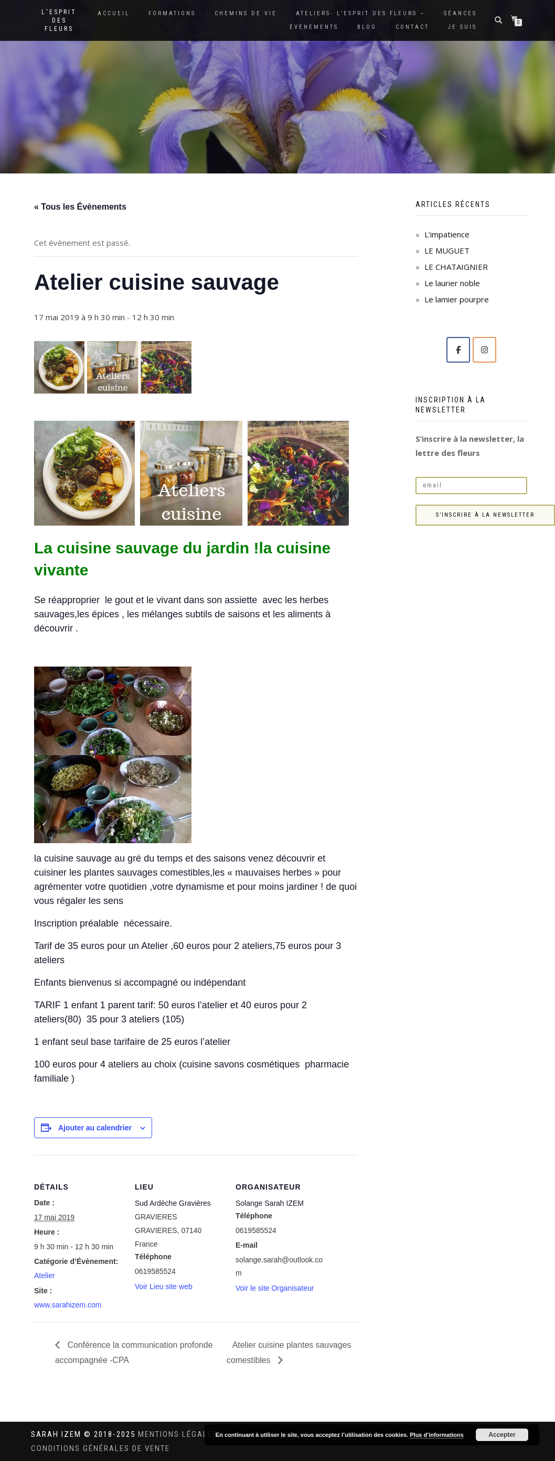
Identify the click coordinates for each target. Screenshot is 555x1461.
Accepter (501, 1434)
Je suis (462, 27)
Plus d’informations (437, 1435)
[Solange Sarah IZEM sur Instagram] (484, 350)
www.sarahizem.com (67, 1305)
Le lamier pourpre (456, 299)
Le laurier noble (452, 283)
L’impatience (446, 234)
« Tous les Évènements (80, 206)
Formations (172, 13)
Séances (460, 13)
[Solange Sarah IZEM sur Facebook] (458, 350)
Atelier (44, 1275)
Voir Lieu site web (164, 1286)
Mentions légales (179, 1434)
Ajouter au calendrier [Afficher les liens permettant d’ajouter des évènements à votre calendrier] (95, 1128)
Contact (412, 27)
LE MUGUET (446, 250)
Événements (314, 27)
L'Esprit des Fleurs (59, 20)
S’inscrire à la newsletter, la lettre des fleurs (469, 445)
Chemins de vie (246, 13)
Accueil (114, 13)
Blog (367, 27)
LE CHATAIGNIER (456, 266)
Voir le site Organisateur (275, 1288)
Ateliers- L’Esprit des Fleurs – (360, 13)
